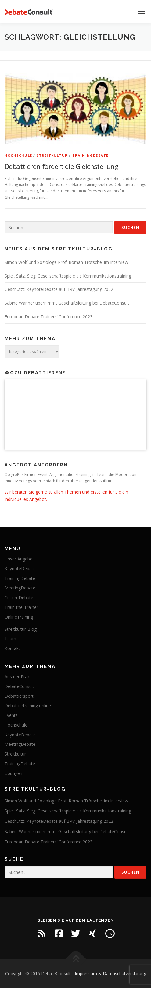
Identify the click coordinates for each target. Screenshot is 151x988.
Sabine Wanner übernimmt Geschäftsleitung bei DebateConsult (67, 303)
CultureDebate (19, 597)
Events (11, 715)
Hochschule (18, 155)
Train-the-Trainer (21, 607)
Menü (141, 11)
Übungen (13, 773)
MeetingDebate (20, 588)
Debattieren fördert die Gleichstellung (61, 166)
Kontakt (12, 648)
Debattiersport (19, 696)
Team (10, 638)
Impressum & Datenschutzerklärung (110, 973)
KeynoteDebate (20, 568)
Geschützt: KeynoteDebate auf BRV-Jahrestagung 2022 (59, 289)
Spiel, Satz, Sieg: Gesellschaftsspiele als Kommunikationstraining (68, 276)
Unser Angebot (19, 559)
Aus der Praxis (19, 676)
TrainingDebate (90, 155)
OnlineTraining (19, 617)
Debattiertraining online (28, 705)
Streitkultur (52, 155)
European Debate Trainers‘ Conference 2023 (48, 316)
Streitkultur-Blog (21, 629)
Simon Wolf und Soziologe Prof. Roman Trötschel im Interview (66, 262)
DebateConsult (19, 686)
